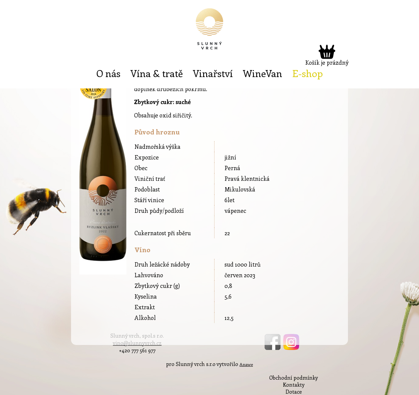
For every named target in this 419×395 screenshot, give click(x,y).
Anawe (246, 364)
